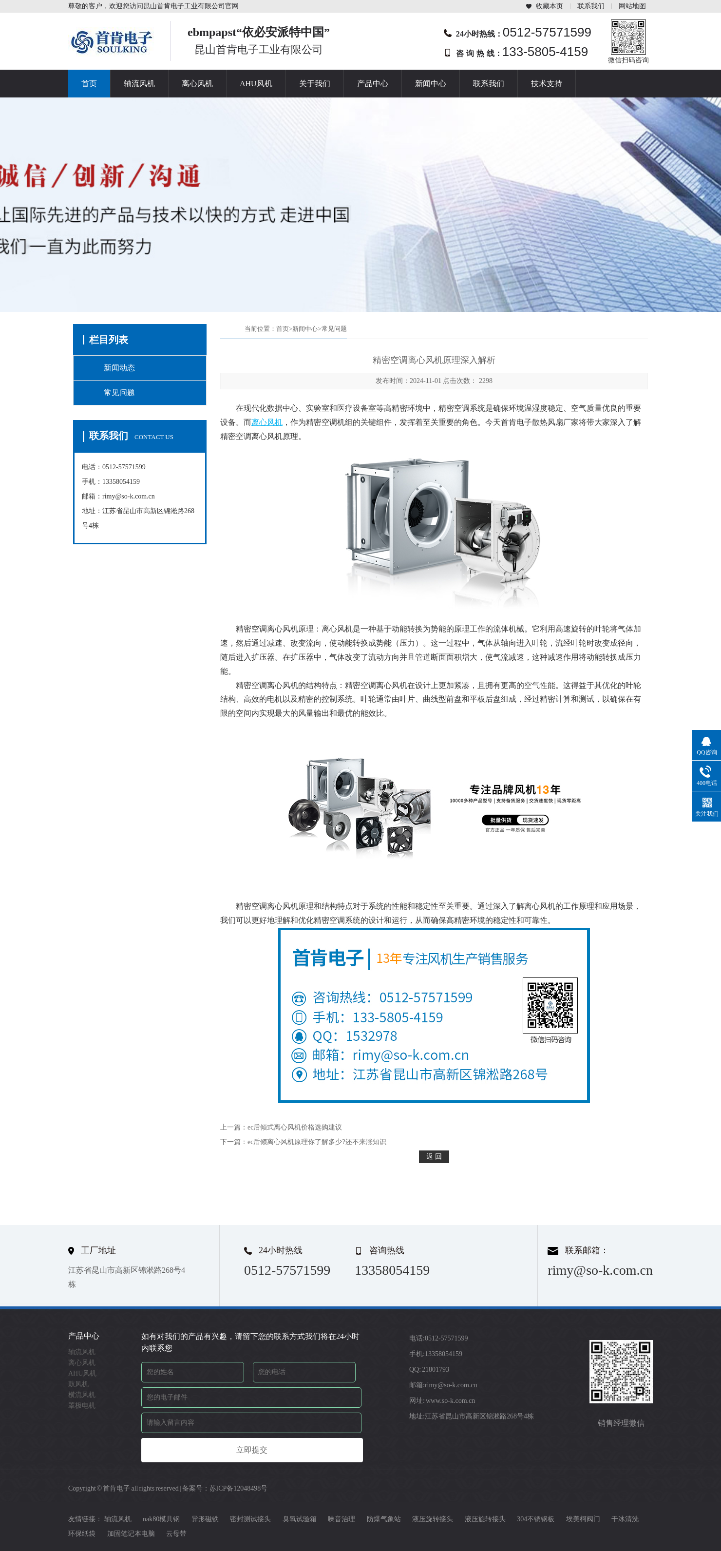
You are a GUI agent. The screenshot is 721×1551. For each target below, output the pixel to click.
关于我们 (314, 83)
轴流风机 (139, 83)
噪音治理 (341, 1519)
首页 (89, 83)
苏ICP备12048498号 (238, 1488)
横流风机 (81, 1394)
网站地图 (632, 6)
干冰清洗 (625, 1519)
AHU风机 (256, 83)
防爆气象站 (384, 1519)
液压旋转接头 (432, 1519)
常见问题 (119, 392)
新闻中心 (430, 83)
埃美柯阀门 (583, 1519)
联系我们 (591, 6)
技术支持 (546, 83)
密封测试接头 (250, 1519)
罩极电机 (81, 1405)
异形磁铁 (205, 1519)
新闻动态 (119, 368)
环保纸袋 (81, 1533)
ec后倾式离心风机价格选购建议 (294, 1127)
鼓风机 (78, 1384)
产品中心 (372, 83)
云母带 (176, 1533)
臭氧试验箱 (300, 1519)
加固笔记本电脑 (131, 1533)
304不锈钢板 (535, 1519)
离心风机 (197, 83)
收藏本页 (549, 6)
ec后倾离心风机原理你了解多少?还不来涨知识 (316, 1142)
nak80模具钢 (161, 1519)
